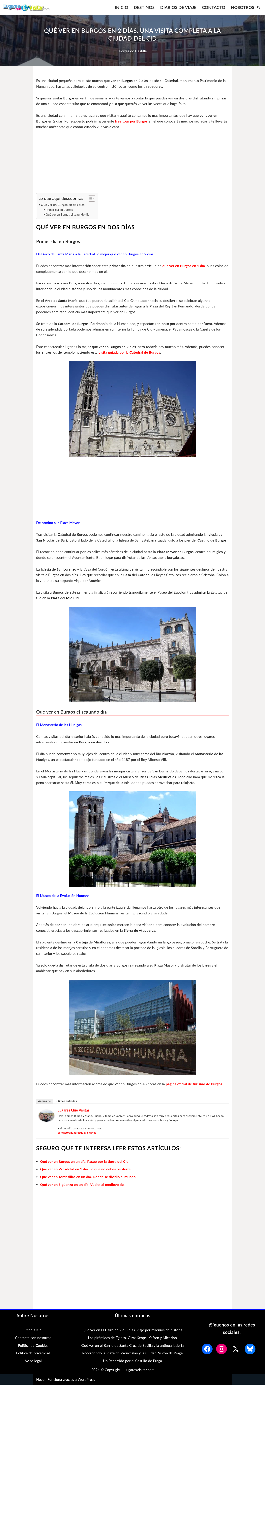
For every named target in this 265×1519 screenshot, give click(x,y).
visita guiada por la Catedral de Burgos (130, 353)
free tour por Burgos (132, 121)
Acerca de (44, 1108)
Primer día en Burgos (59, 210)
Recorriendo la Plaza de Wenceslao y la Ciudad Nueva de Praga (132, 1360)
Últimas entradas (66, 1108)
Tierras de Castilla (132, 51)
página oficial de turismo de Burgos (195, 1091)
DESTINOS (143, 7)
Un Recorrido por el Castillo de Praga (132, 1368)
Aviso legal (33, 1368)
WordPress (86, 1386)
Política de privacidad (33, 1360)
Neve (40, 1386)
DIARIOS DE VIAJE (178, 7)
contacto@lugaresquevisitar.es (77, 1139)
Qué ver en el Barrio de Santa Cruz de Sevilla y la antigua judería (132, 1352)
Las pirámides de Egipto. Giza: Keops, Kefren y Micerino (132, 1345)
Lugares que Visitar (73, 1117)
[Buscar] (258, 7)
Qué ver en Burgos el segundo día (68, 215)
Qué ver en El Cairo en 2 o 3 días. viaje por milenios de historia (132, 1337)
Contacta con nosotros (33, 1345)
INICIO (120, 7)
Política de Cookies (33, 1352)
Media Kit (33, 1337)
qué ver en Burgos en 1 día (185, 266)
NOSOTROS (242, 7)
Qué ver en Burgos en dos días (63, 205)
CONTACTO (213, 7)
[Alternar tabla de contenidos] (90, 198)
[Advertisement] (132, 164)
